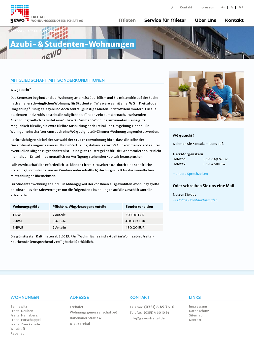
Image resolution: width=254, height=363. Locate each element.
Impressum (206, 7)
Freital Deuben (21, 311)
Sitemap (195, 315)
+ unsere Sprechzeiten (190, 174)
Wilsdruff (18, 329)
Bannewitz (18, 306)
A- (223, 7)
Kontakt (186, 7)
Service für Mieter (165, 20)
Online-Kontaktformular (197, 200)
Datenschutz (199, 311)
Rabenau (17, 333)
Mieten (127, 20)
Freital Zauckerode (25, 324)
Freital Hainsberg (24, 315)
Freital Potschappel (25, 320)
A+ (241, 7)
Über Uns (205, 20)
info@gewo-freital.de (147, 318)
